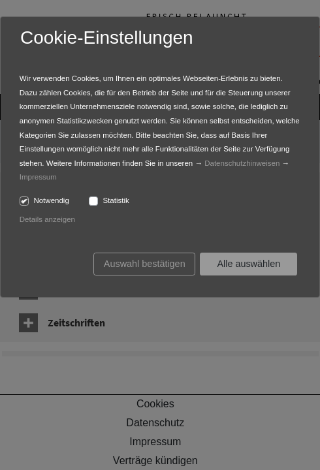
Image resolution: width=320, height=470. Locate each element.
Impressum (38, 177)
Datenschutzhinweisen (242, 163)
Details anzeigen (47, 219)
